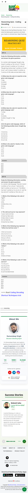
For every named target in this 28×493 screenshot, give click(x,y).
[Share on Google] (19, 27)
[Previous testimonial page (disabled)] (3, 441)
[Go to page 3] (10, 441)
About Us (12, 448)
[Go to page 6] (14, 441)
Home (2, 15)
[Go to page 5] (13, 441)
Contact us (21, 448)
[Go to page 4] (11, 441)
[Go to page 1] (7, 441)
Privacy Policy (20, 451)
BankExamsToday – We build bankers (16, 485)
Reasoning (9, 15)
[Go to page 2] (8, 441)
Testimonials (7, 451)
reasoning (6, 308)
